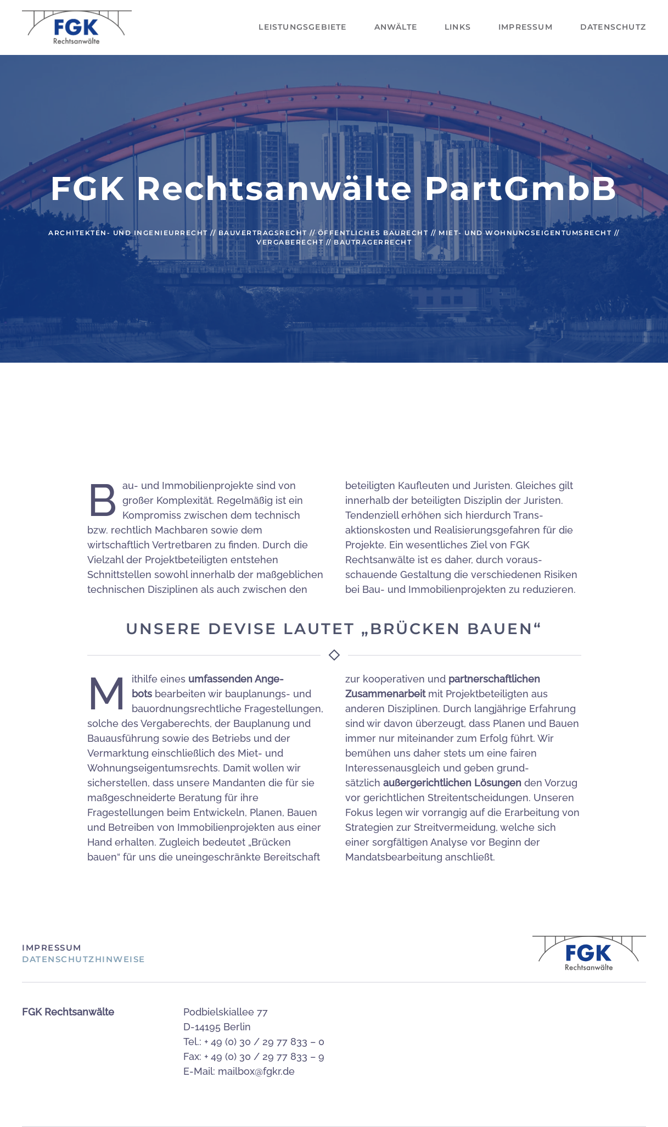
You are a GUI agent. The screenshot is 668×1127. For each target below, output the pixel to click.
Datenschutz (613, 27)
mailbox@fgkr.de (256, 1071)
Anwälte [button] (395, 27)
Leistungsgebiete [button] (302, 27)
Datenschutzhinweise (83, 959)
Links (458, 27)
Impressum (525, 27)
